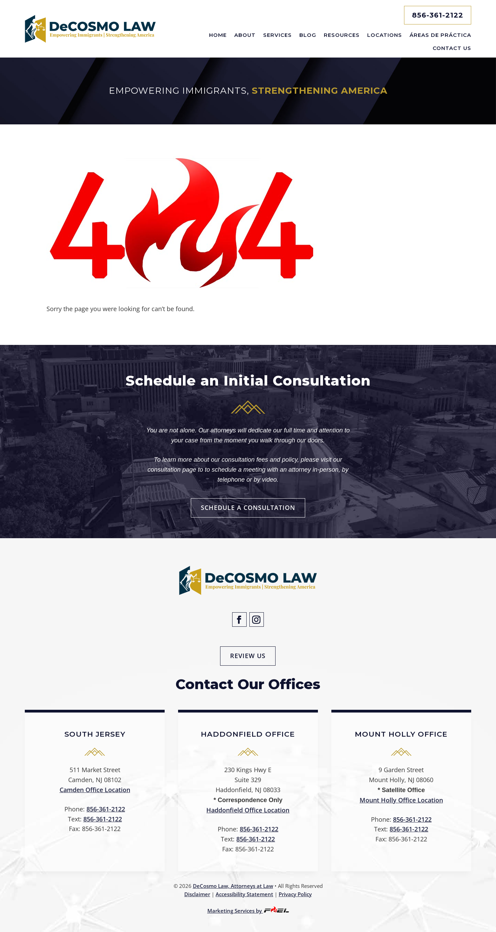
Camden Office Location (95, 790)
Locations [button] (384, 35)
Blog (307, 35)
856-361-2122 (437, 15)
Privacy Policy (295, 894)
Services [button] (277, 35)
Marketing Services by (248, 910)
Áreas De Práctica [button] (440, 35)
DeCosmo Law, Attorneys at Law (233, 885)
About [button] (245, 35)
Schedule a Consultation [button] (248, 507)
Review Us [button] (248, 656)
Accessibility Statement (244, 894)
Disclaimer (197, 894)
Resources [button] (342, 35)
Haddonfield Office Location (247, 810)
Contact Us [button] (452, 48)
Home (218, 35)
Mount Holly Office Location (401, 800)
